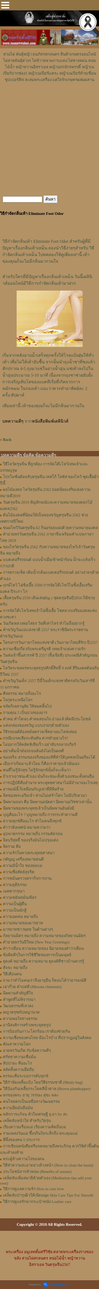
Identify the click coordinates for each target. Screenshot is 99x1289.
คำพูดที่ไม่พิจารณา (19, 999)
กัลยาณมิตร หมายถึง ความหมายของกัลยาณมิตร (44, 936)
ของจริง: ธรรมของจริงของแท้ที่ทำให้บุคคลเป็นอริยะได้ (49, 757)
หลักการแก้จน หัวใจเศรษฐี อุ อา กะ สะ (35, 1114)
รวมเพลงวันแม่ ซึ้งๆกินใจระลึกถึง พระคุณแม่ (40, 1133)
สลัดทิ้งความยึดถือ (18, 1069)
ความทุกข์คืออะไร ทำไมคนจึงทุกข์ (32, 821)
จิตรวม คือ (12, 846)
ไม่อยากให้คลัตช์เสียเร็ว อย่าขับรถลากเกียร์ (39, 744)
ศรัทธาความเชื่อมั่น (19, 1057)
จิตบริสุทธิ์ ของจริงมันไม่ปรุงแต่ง (30, 840)
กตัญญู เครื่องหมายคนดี (23, 859)
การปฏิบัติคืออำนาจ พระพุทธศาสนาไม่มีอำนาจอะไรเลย (50, 783)
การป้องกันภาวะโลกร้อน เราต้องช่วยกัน (36, 1031)
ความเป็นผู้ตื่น (15, 904)
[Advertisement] (49, 99)
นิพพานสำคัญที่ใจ (18, 993)
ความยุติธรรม (15, 885)
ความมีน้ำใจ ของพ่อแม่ (22, 865)
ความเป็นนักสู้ (14, 910)
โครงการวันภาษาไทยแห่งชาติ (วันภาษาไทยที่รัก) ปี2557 (50, 642)
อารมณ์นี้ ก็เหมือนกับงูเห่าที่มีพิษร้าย (33, 789)
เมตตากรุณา (14, 891)
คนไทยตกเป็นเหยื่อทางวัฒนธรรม (31, 1101)
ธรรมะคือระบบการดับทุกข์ (25, 1076)
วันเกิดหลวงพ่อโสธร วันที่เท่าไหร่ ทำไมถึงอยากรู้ (43, 623)
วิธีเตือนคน (12, 974)
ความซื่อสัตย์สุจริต (18, 872)
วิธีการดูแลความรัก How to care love (33, 1189)
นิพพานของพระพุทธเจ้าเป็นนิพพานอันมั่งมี (38, 808)
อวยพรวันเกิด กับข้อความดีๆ (27, 1050)
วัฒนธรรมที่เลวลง (18, 1006)
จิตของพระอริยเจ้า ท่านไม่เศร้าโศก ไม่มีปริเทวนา (45, 795)
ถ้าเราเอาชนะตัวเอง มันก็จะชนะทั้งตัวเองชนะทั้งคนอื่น (48, 776)
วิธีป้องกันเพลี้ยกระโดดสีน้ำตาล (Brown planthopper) (47, 1089)
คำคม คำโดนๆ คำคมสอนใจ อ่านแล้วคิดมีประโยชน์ (47, 719)
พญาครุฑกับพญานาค (21, 1012)
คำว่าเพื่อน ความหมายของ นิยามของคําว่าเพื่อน (43, 948)
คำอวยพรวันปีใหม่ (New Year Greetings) (36, 942)
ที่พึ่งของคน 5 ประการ (21, 1140)
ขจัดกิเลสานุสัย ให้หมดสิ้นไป (27, 706)
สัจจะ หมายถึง (15, 967)
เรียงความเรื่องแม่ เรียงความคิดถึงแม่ (34, 1127)
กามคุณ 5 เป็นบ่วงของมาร (25, 713)
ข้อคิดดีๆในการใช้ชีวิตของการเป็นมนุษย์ (37, 955)
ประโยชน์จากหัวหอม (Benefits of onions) (37, 1171)
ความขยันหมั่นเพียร (19, 897)
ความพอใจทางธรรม (20, 1018)
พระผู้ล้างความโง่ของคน (23, 1159)
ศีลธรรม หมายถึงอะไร (22, 693)
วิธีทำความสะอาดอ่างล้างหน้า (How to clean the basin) (48, 1165)
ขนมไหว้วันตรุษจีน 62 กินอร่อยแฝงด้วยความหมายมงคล (50, 528)
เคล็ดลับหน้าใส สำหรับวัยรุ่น (27, 1120)
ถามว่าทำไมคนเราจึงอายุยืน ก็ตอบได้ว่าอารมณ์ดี (44, 980)
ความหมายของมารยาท (23, 923)
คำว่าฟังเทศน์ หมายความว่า (26, 827)
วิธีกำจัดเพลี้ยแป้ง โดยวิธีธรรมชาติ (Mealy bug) (43, 1082)
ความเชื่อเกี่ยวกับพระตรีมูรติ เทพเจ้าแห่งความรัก (44, 649)
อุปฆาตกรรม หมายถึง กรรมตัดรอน (33, 834)
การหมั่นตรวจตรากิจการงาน (27, 878)
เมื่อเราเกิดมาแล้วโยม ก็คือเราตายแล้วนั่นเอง (41, 764)
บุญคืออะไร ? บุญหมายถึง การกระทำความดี (40, 814)
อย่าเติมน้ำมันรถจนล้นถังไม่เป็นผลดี (33, 751)
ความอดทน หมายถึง (20, 916)
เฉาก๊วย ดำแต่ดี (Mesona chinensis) (32, 987)
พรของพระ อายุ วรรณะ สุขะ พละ (31, 1095)
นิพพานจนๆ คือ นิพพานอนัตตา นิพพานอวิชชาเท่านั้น (47, 802)
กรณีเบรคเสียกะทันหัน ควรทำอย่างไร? (35, 738)
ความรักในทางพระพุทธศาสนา (28, 853)
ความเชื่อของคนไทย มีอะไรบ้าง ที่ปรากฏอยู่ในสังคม (47, 1038)
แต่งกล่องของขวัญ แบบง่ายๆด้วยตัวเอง (36, 725)
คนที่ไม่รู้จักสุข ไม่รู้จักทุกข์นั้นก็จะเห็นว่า (37, 770)
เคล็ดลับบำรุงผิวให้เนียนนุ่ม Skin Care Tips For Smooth (48, 1195)
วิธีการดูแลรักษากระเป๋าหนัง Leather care (37, 1201)
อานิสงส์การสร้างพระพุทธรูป (27, 1025)
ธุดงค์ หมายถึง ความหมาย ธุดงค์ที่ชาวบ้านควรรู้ (43, 961)
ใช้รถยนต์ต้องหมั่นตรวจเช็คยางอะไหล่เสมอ (40, 732)
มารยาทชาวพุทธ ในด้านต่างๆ (28, 929)
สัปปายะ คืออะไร (17, 1063)
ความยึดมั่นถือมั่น (18, 1108)
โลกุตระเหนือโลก (17, 700)
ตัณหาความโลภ (17, 1044)
